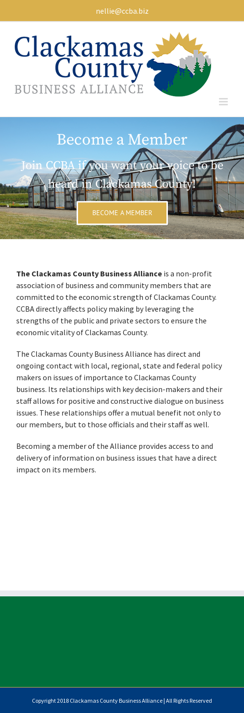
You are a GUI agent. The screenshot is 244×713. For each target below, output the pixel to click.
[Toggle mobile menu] (224, 102)
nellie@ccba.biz (122, 11)
